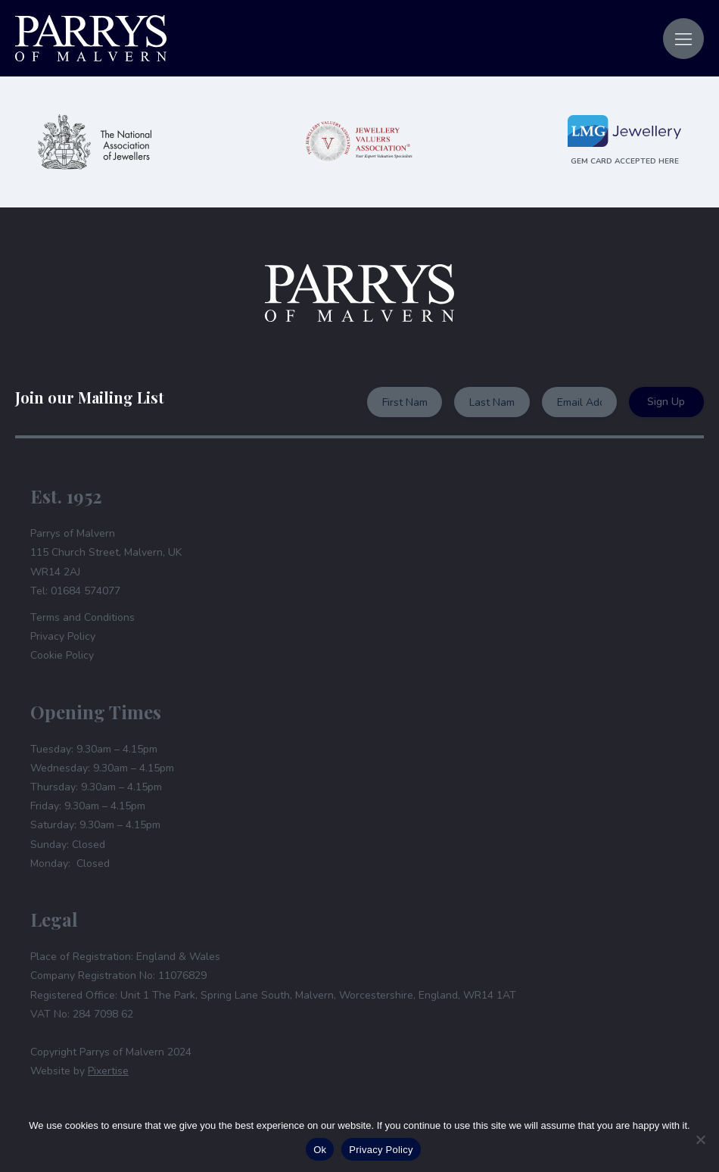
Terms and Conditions (82, 617)
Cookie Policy (62, 655)
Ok (319, 1149)
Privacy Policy (62, 636)
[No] (700, 1139)
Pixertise (108, 1071)
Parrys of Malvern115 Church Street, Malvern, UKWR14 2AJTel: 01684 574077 (106, 562)
